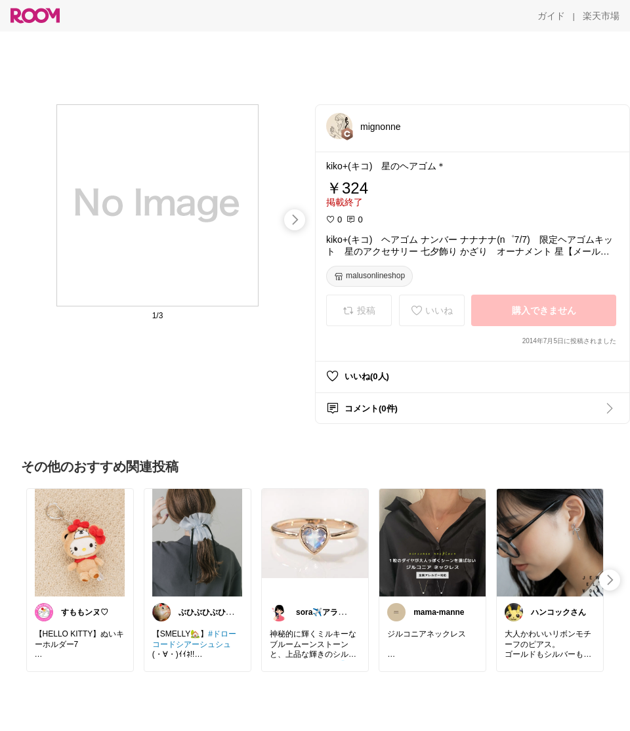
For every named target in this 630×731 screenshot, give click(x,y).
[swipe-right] (294, 219)
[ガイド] (551, 16)
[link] (80, 542)
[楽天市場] (601, 16)
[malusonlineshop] (369, 276)
